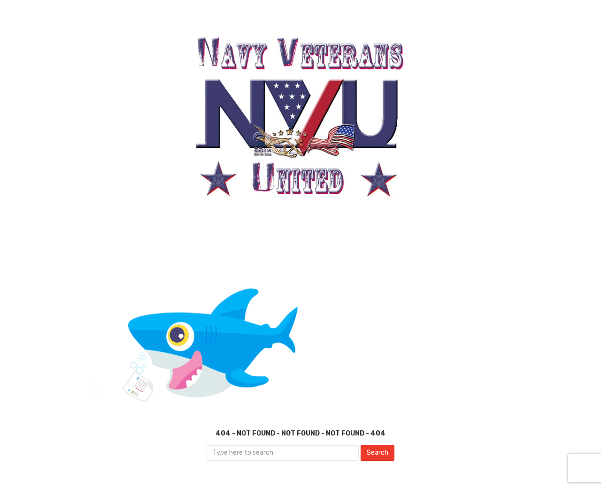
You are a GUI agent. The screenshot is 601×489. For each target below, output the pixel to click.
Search (377, 453)
